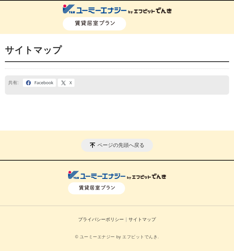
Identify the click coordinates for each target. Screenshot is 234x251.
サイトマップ (142, 219)
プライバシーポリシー (101, 219)
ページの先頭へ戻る (120, 145)
